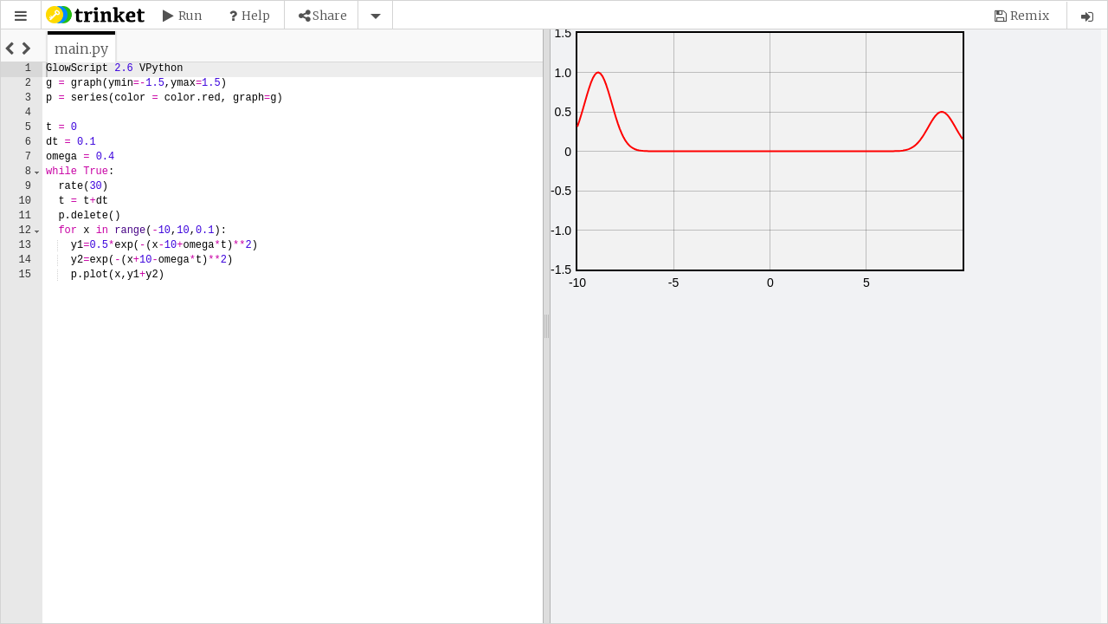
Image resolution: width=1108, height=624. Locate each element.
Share (329, 16)
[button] (21, 16)
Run (190, 16)
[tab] (81, 48)
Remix (1029, 16)
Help (256, 16)
